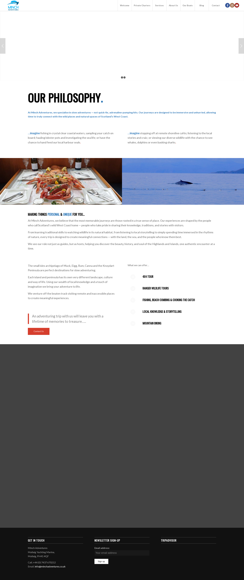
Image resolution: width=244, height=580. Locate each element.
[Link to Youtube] (237, 5)
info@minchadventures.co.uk (50, 566)
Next (241, 46)
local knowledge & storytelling (162, 312)
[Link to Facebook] (227, 5)
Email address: (102, 548)
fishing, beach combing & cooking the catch (169, 300)
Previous (2, 46)
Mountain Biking (152, 323)
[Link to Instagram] (232, 5)
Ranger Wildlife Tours (156, 288)
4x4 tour (148, 277)
